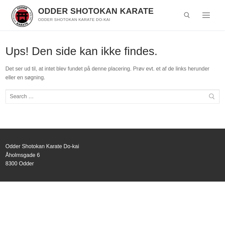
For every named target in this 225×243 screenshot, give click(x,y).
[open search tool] (187, 15)
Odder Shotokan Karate (96, 11)
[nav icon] (206, 15)
